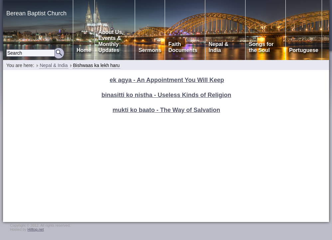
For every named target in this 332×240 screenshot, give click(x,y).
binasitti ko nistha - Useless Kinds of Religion (166, 95)
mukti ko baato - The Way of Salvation (166, 110)
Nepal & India (54, 65)
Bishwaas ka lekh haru (96, 65)
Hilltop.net (36, 229)
